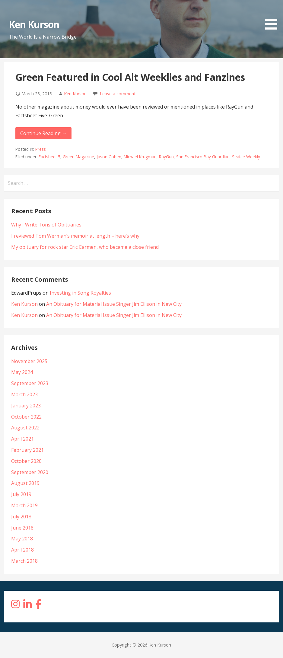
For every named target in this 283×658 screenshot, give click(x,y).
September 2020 (29, 472)
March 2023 (24, 394)
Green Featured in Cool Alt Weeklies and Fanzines (130, 77)
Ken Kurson (34, 24)
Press (40, 149)
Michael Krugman (140, 157)
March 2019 (24, 505)
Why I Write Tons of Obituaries (46, 224)
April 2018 (22, 549)
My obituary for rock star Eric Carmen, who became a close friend (85, 247)
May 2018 (22, 538)
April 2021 (22, 438)
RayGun (166, 157)
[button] (273, 16)
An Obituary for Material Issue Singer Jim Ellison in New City (114, 304)
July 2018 (21, 516)
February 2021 (27, 450)
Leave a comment (118, 93)
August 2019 (25, 483)
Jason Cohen (109, 157)
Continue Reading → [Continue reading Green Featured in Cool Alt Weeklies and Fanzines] (43, 133)
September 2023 (29, 383)
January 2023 (26, 405)
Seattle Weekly (246, 157)
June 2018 (22, 527)
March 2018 (24, 561)
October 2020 (26, 461)
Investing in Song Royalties (80, 292)
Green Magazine (78, 157)
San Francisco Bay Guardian (203, 157)
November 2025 (29, 361)
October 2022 (26, 416)
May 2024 (22, 372)
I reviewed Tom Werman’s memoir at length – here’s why (75, 236)
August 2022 (25, 427)
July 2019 (21, 494)
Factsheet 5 (49, 157)
